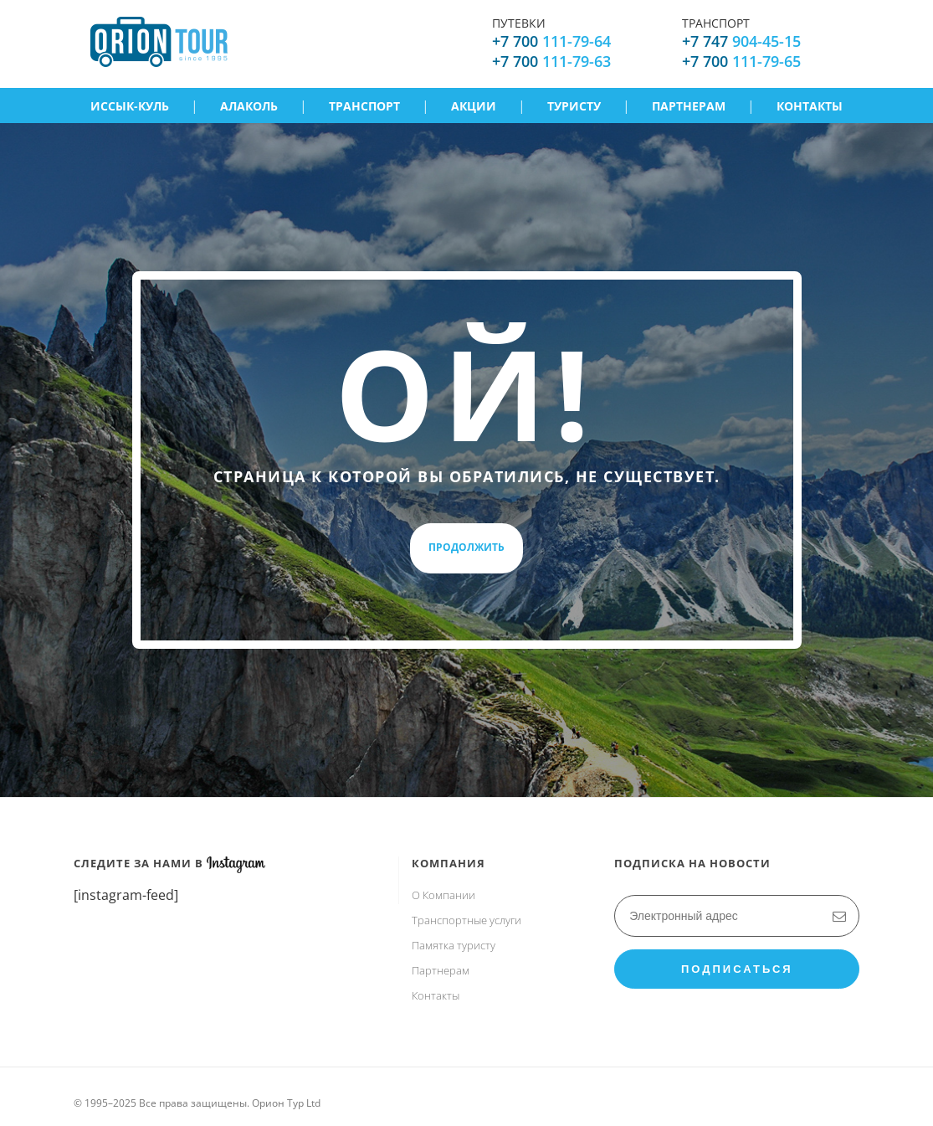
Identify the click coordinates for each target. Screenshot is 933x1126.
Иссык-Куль (129, 106)
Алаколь (249, 106)
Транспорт (364, 106)
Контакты (810, 106)
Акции (473, 106)
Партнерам (688, 106)
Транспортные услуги (466, 920)
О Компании (443, 894)
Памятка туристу (453, 945)
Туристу (574, 106)
